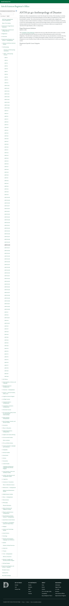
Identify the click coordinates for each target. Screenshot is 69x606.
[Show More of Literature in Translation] (2, 482)
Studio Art (5, 548)
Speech (4, 542)
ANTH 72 (6, 351)
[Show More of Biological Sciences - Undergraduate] (2, 385)
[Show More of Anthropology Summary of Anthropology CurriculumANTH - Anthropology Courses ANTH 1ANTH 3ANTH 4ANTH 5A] (2, 47)
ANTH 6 (6, 68)
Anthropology (6, 47)
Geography (5, 449)
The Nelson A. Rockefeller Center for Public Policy (8, 523)
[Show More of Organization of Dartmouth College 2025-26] (1, 29)
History (4, 458)
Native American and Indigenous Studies (7, 509)
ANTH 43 (6, 183)
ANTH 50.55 (7, 286)
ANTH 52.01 (7, 317)
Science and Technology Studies (8, 530)
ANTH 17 (6, 119)
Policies (27, 602)
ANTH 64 (6, 340)
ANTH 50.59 (7, 298)
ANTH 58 (6, 331)
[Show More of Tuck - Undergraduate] (2, 553)
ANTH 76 (6, 362)
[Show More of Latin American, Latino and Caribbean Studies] (2, 471)
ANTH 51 (6, 312)
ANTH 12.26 (7, 107)
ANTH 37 (6, 166)
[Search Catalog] (7, 14)
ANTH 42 (6, 180)
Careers (43, 589)
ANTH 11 (6, 80)
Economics (5, 425)
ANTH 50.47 (7, 264)
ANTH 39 (6, 172)
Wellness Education (7, 556)
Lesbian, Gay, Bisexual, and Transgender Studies (9, 476)
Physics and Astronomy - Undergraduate (8, 513)
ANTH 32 (6, 152)
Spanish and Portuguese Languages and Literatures (8, 539)
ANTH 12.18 (7, 96)
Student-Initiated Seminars (9, 545)
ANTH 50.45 (7, 259)
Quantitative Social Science (9, 519)
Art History (5, 379)
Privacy (23, 602)
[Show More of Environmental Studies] (2, 437)
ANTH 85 (6, 370)
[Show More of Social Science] (2, 533)
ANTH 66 (6, 345)
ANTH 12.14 (7, 91)
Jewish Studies (6, 463)
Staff (29, 589)
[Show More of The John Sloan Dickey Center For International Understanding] (2, 412)
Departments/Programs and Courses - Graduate (8, 567)
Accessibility (44, 593)
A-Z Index (57, 589)
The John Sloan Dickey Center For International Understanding (9, 413)
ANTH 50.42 (7, 250)
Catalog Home (5, 572)
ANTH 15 (6, 116)
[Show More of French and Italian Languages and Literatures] (2, 445)
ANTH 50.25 (7, 217)
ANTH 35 (6, 161)
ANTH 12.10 (7, 85)
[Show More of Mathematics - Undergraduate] (2, 487)
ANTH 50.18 (7, 208)
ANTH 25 (6, 135)
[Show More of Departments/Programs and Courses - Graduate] (1, 566)
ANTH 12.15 (7, 93)
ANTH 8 (6, 74)
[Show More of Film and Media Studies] (2, 443)
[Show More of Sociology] (2, 536)
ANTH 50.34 (7, 228)
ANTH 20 (6, 127)
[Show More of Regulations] (1, 33)
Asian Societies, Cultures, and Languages (9, 382)
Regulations (4, 33)
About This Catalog (6, 23)
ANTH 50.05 (7, 203)
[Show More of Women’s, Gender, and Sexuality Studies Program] (2, 559)
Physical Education (7, 505)
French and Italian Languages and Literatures (9, 446)
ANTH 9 (6, 77)
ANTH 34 (6, 158)
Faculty (29, 585)
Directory (57, 591)
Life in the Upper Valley (46, 591)
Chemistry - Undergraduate (9, 389)
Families (30, 593)
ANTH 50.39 (7, 242)
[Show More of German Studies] (2, 452)
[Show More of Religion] (2, 526)
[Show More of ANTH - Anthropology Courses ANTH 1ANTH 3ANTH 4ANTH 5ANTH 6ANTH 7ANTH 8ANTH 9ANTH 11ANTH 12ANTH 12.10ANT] (3, 53)
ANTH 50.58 (7, 295)
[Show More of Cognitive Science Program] (2, 396)
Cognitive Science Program (8, 396)
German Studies (6, 452)
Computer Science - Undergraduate (7, 402)
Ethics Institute (6, 440)
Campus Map (17, 589)
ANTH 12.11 (7, 88)
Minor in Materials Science (8, 484)
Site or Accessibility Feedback (36, 602)
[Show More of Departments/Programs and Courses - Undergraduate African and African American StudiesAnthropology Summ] (1, 39)
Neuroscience (6, 499)
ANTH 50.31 (7, 225)
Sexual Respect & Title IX (47, 595)
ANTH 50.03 (7, 197)
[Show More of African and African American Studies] (2, 43)
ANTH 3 (6, 60)
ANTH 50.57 (7, 292)
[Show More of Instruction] (1, 36)
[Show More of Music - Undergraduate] (2, 497)
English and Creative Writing (9, 434)
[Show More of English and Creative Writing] (2, 434)
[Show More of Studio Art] (2, 548)
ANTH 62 (6, 337)
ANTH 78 (6, 368)
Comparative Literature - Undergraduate (8, 406)
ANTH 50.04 (7, 200)
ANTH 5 (6, 66)
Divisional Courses (7, 409)
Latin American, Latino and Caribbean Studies (9, 472)
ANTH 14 (6, 113)
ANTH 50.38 (7, 239)
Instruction (4, 36)
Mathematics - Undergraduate (9, 487)
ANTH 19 (6, 124)
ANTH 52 (6, 314)
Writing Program (6, 563)
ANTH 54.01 (7, 323)
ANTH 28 (6, 144)
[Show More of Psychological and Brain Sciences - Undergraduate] (2, 516)
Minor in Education (7, 428)
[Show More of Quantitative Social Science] (2, 519)
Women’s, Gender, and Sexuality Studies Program (8, 560)
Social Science (6, 533)
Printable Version (6, 569)
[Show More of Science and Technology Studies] (2, 529)
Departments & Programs (60, 595)
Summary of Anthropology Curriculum (9, 50)
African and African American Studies (9, 44)
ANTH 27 (6, 141)
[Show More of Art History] (2, 379)
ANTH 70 (6, 348)
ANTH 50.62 (7, 306)
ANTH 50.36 (7, 233)
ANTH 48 (6, 191)
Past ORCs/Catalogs (6, 575)
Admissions (57, 585)
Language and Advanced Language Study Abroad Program (8, 467)
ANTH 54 (6, 320)
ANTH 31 (6, 149)
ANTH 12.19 (7, 99)
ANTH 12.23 (7, 102)
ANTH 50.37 (7, 236)
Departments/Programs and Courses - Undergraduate (8, 40)
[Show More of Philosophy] (2, 502)
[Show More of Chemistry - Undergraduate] (2, 389)
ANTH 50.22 (7, 214)
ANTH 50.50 (7, 273)
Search (8, 16)
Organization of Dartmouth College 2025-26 (8, 30)
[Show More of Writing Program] (2, 563)
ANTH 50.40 (7, 245)
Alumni (29, 591)
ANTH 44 (6, 186)
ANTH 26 (6, 138)
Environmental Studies (8, 437)
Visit (16, 587)
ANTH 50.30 (7, 222)
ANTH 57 (6, 328)
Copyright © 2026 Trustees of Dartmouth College (11, 601)
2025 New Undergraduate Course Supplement (7, 20)
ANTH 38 (6, 169)
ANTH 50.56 (7, 289)
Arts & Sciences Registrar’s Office (15, 6)
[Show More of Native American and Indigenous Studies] (2, 508)
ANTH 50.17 (7, 205)
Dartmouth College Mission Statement (8, 26)
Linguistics (5, 479)
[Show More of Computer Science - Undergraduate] (2, 402)
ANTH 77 (6, 365)
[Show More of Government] (2, 455)
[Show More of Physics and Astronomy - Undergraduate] (2, 512)
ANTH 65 (6, 342)
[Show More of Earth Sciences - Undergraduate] (2, 417)
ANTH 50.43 (7, 253)
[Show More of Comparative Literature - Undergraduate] (2, 405)
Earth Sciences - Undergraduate (6, 418)
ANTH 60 (6, 334)
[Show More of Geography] (2, 449)
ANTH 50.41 (7, 247)
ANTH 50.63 (7, 309)
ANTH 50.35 (7, 231)
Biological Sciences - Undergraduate (7, 386)
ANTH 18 (6, 122)
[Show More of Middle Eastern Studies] (2, 494)
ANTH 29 (6, 147)
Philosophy (5, 502)
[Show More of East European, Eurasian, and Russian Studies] (2, 421)
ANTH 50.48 (7, 267)
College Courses (6, 399)
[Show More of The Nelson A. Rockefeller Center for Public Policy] (2, 522)
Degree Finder (58, 587)
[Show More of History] (2, 458)
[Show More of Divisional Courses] (2, 409)
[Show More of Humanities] (2, 461)
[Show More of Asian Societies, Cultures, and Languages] (2, 382)
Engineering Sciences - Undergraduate (8, 431)
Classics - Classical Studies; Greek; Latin (9, 393)
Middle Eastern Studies (8, 494)
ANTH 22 (6, 133)
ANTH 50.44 (7, 256)
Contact (16, 585)
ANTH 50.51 (7, 275)
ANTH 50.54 (7, 284)
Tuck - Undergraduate (7, 553)
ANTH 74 (6, 356)
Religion (4, 526)
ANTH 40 (6, 175)
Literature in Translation (8, 482)
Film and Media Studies (8, 443)
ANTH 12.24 (7, 105)
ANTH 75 (6, 359)
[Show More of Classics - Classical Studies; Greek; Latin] (2, 392)
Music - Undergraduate (8, 497)
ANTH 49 (6, 194)
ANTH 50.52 (7, 278)
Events (43, 587)
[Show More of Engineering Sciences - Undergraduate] (2, 430)
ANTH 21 (6, 130)
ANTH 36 (6, 163)
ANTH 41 (6, 177)
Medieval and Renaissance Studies (8, 491)
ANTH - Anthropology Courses (8, 54)
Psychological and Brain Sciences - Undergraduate (8, 516)
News (43, 585)
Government (5, 455)
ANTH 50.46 (7, 261)
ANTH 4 (6, 63)
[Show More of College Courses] (2, 399)
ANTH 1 (6, 57)
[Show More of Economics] (2, 425)
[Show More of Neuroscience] (2, 499)
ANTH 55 (6, 326)
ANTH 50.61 (7, 303)
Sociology (5, 536)
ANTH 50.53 (7, 281)
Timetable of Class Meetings (28, 32)
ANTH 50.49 (7, 270)
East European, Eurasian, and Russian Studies (9, 422)
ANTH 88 (6, 376)
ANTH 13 (6, 110)
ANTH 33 (6, 155)
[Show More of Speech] (2, 542)
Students (30, 587)
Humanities (5, 461)
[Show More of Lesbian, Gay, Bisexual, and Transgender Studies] (2, 475)
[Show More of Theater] (2, 551)
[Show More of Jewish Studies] (2, 463)
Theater (4, 551)
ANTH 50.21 (7, 211)
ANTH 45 (6, 189)
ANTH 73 (6, 354)
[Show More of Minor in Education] (2, 428)
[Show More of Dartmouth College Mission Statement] (1, 26)
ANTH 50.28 (7, 219)
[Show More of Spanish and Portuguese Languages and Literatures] (2, 538)
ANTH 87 (6, 373)
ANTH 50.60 (7, 301)
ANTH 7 (6, 71)
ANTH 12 (6, 82)
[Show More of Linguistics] (2, 479)
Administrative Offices (59, 593)
